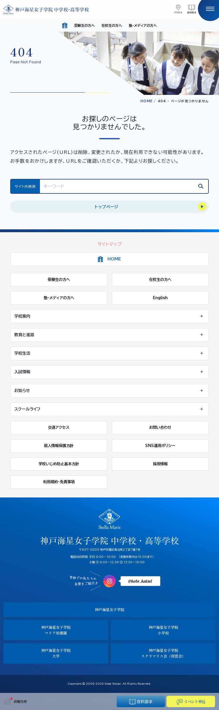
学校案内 (22, 316)
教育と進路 (24, 335)
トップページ (106, 207)
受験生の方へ (84, 25)
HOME (147, 101)
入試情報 (22, 372)
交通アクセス (59, 427)
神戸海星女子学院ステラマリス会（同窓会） (163, 653)
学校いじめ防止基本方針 (58, 464)
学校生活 (22, 353)
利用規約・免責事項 (59, 482)
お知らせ (15, 702)
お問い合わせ (160, 427)
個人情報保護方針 (59, 446)
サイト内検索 (25, 186)
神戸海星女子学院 (109, 609)
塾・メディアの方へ (143, 25)
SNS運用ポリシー (160, 446)
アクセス (178, 12)
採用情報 (160, 464)
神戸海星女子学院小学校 (163, 630)
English (160, 298)
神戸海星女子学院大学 (56, 653)
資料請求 (191, 12)
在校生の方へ (112, 25)
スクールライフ (27, 409)
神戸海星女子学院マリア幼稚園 (56, 630)
